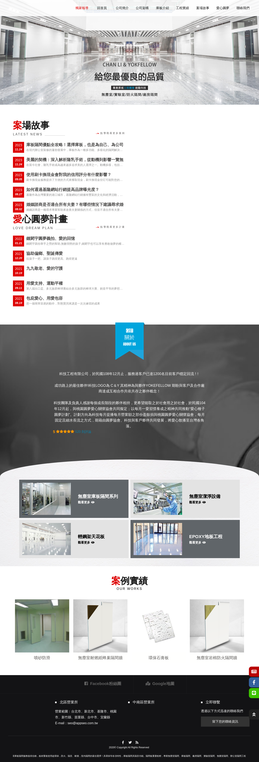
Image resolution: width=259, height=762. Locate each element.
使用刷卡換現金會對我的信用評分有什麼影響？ (68, 174)
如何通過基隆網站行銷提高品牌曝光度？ (62, 189)
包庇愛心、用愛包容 (44, 298)
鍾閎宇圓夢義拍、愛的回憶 (50, 238)
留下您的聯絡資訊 (225, 721)
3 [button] (136, 99)
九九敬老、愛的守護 (44, 268)
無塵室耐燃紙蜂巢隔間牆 (100, 658)
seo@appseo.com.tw (83, 723)
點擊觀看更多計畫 (110, 227)
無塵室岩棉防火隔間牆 (217, 658)
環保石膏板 (159, 658)
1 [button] (123, 99)
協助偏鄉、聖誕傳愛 (44, 253)
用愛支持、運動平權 (44, 283)
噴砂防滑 (42, 658)
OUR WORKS (129, 588)
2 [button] (129, 99)
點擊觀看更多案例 (110, 133)
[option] (129, 52)
